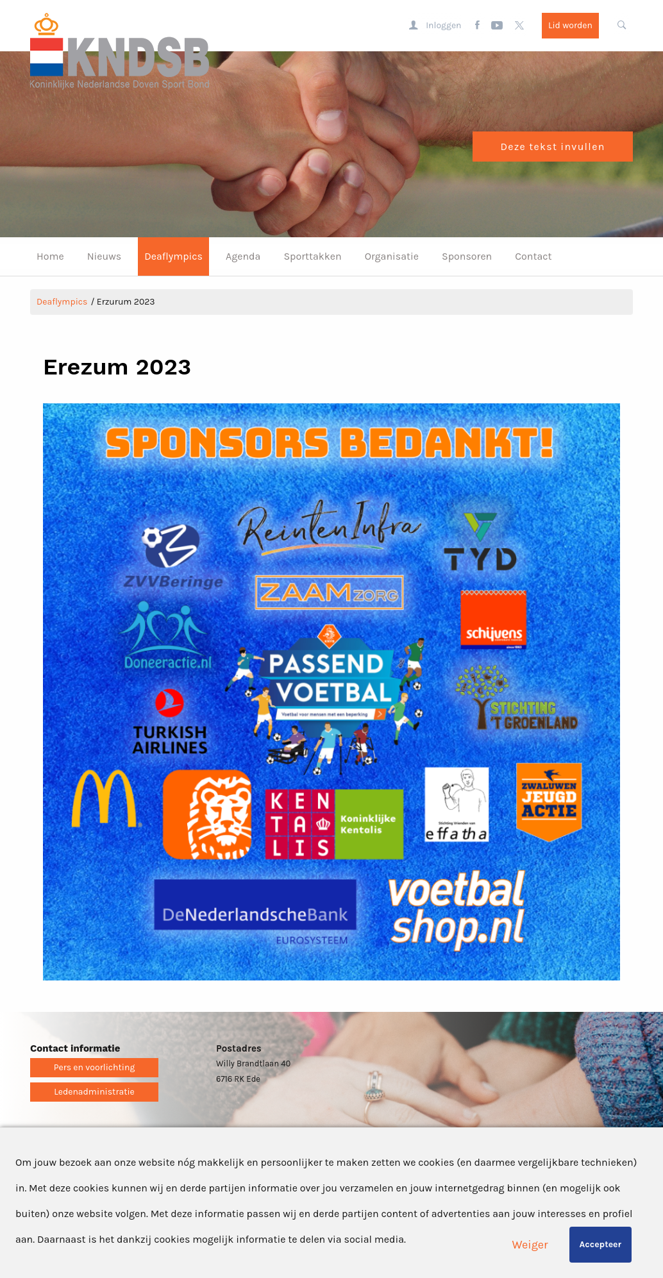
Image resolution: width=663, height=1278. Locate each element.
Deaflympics (173, 256)
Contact (533, 256)
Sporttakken (312, 256)
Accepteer (600, 1244)
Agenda (243, 256)
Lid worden (570, 25)
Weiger (530, 1245)
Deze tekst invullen (552, 146)
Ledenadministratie (94, 1091)
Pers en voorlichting (94, 1067)
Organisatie (392, 256)
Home (50, 256)
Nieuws (104, 256)
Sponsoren (467, 256)
